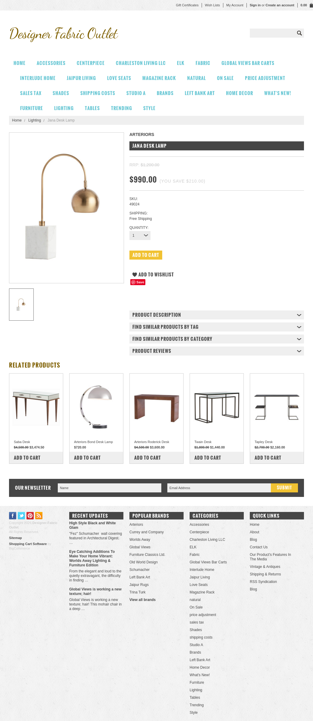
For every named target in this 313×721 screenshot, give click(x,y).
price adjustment (265, 78)
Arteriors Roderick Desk (151, 442)
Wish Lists (212, 5)
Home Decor (239, 93)
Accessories (51, 63)
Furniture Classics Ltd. (147, 555)
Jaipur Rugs (139, 585)
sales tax (31, 93)
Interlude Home (38, 78)
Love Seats (119, 78)
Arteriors (136, 524)
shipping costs (97, 93)
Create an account (279, 5)
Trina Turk (137, 592)
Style (149, 108)
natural (196, 78)
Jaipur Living (81, 78)
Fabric (203, 63)
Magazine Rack (159, 78)
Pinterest (30, 515)
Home (17, 120)
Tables (92, 108)
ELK (180, 63)
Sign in (255, 5)
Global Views (139, 547)
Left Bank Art (200, 93)
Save (140, 282)
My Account (234, 5)
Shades (61, 93)
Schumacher (139, 570)
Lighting (64, 108)
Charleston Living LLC (141, 63)
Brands (165, 93)
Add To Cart (27, 457)
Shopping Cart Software (28, 544)
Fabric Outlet (63, 33)
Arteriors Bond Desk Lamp (93, 442)
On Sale (225, 78)
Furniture (31, 108)
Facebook (13, 515)
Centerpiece (91, 63)
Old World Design (143, 562)
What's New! (277, 93)
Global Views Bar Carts (248, 63)
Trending (121, 108)
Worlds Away (139, 540)
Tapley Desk (264, 442)
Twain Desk (203, 442)
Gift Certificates (187, 5)
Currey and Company (146, 532)
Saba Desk (22, 442)
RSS (39, 515)
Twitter (21, 515)
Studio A (136, 93)
